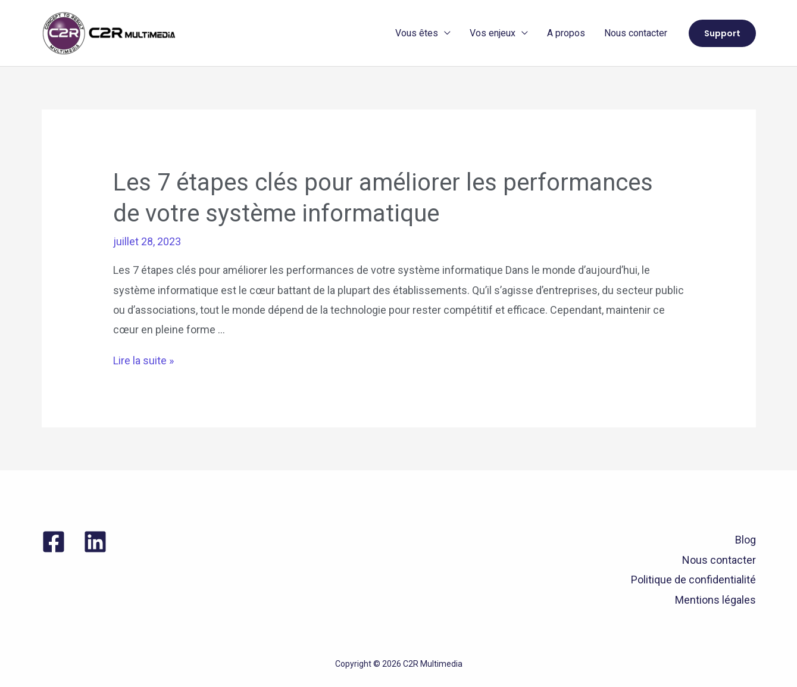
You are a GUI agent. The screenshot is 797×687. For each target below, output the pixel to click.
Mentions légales (715, 600)
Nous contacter (635, 33)
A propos (566, 33)
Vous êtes (416, 33)
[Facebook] (53, 542)
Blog (745, 539)
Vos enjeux (492, 33)
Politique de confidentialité (693, 579)
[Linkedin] (95, 542)
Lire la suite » (143, 360)
